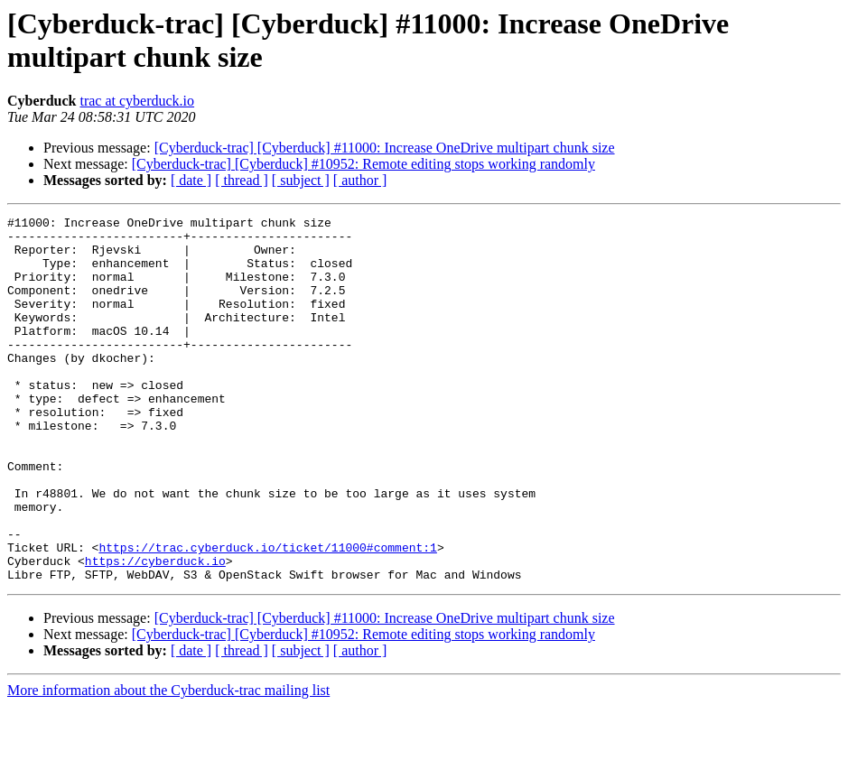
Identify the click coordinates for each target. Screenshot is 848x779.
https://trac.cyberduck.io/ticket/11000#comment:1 (267, 615)
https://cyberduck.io (155, 631)
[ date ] (191, 180)
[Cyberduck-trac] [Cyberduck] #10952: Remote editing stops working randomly (363, 164)
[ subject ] (301, 180)
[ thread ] (241, 180)
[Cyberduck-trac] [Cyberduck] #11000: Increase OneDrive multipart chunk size (384, 147)
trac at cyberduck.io (136, 100)
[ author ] (360, 180)
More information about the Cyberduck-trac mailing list (168, 763)
